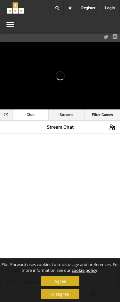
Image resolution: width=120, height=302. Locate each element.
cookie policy (84, 270)
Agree (60, 281)
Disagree (60, 294)
